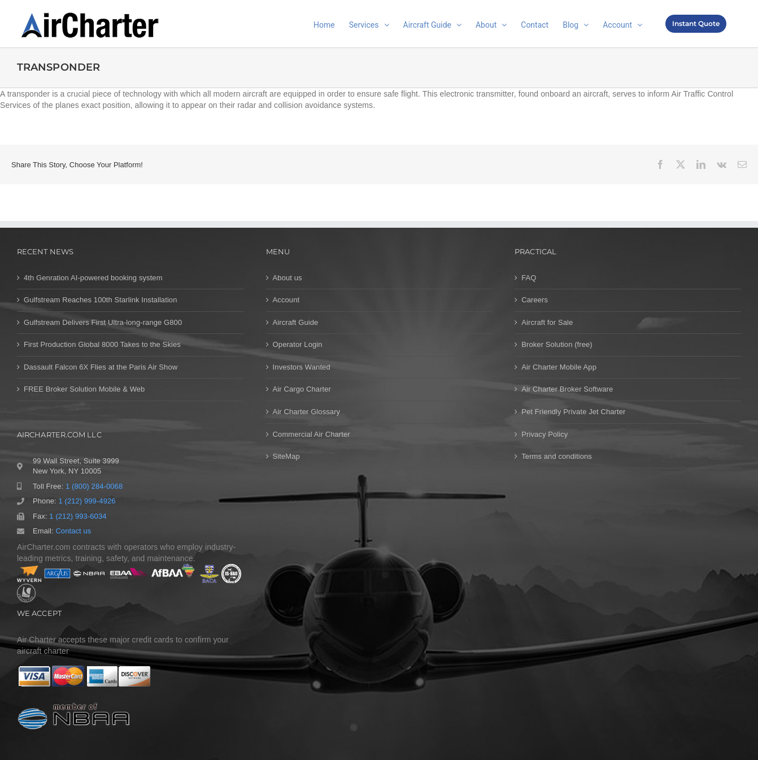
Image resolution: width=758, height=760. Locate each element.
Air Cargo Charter (302, 389)
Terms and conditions (556, 456)
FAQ (528, 277)
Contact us (73, 531)
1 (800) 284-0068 (94, 486)
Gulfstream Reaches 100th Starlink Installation (100, 300)
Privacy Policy (544, 434)
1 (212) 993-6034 (77, 516)
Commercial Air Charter (311, 434)
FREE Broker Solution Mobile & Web (84, 389)
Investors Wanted (301, 367)
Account (286, 300)
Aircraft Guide (296, 322)
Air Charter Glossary (307, 411)
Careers (534, 300)
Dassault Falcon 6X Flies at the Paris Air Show (100, 367)
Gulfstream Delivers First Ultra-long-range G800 (103, 322)
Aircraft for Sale (547, 322)
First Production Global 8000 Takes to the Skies (102, 344)
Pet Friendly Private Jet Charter (573, 411)
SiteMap (286, 456)
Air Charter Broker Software (567, 389)
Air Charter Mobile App (558, 367)
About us (287, 277)
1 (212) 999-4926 (86, 501)
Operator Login (298, 344)
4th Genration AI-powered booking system (93, 277)
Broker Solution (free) (557, 344)
